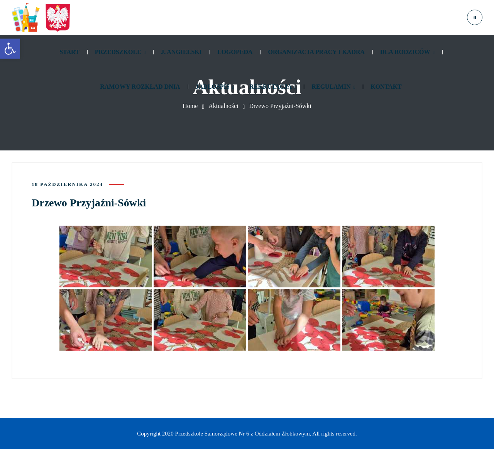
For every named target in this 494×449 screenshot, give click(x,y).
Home (190, 106)
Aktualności (223, 106)
